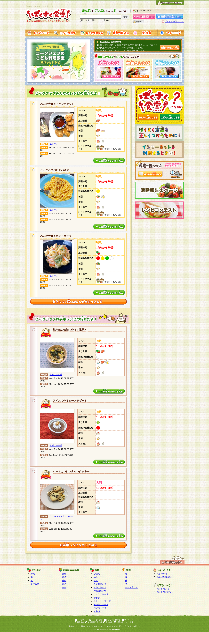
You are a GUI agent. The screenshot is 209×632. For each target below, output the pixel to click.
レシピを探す (97, 620)
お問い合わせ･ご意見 (125, 622)
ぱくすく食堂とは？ (174, 21)
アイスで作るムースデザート (70, 400)
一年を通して (131, 587)
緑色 (64, 580)
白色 (64, 587)
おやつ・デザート (102, 608)
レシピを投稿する (113, 620)
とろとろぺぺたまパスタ (54, 170)
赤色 (64, 574)
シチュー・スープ (102, 601)
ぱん (96, 580)
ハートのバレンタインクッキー (71, 471)
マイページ (128, 620)
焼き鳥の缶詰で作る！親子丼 (70, 329)
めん (96, 577)
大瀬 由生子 (56, 374)
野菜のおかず (100, 584)
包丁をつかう (163, 589)
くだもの (35, 584)
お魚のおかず (100, 591)
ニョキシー (55, 144)
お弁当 (97, 611)
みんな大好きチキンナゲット (57, 104)
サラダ (97, 597)
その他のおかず (101, 604)
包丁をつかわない (165, 592)
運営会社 (109, 622)
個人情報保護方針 (95, 622)
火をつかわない (164, 576)
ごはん (97, 574)
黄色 (64, 577)
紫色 (64, 584)
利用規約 (80, 622)
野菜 (33, 574)
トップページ (82, 620)
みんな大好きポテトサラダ (56, 236)
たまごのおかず (101, 594)
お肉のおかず (100, 587)
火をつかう (162, 574)
